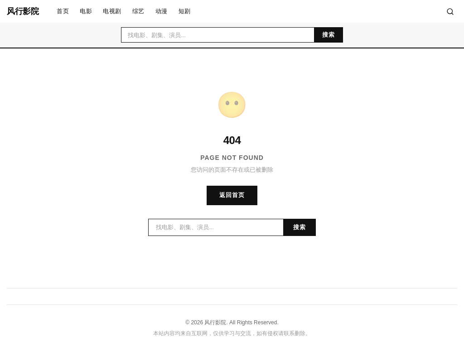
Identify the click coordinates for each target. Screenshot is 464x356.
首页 (63, 11)
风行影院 (23, 11)
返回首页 (232, 195)
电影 (86, 11)
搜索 (328, 34)
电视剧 (112, 11)
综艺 (138, 11)
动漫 (161, 11)
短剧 (185, 11)
